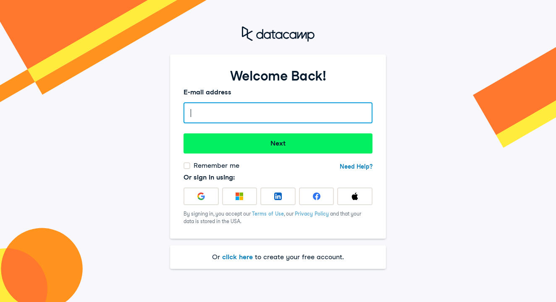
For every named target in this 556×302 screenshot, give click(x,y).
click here (237, 257)
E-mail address (207, 92)
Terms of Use (268, 214)
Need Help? (356, 166)
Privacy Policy (312, 214)
